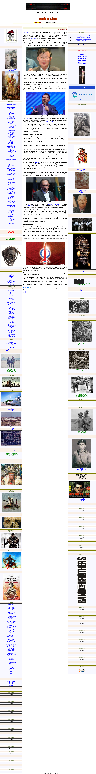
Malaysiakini (11, 167)
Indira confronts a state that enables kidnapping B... (83, 35)
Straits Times (11, 197)
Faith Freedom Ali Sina (11, 135)
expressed (38, 162)
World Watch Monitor (11, 220)
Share (24, 287)
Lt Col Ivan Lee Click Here (12, 351)
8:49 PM (66, 288)
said (28, 118)
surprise (33, 38)
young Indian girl (28, 205)
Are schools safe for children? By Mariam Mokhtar (83, 39)
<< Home (24, 292)
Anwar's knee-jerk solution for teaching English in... (83, 38)
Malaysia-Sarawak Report (11, 176)
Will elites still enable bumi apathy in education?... (83, 37)
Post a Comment (25, 291)
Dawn (11, 131)
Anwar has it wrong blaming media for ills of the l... (83, 41)
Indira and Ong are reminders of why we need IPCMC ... (83, 40)
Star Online (11, 196)
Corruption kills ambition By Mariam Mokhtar (83, 36)
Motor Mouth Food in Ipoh (11, 273)
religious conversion (53, 204)
